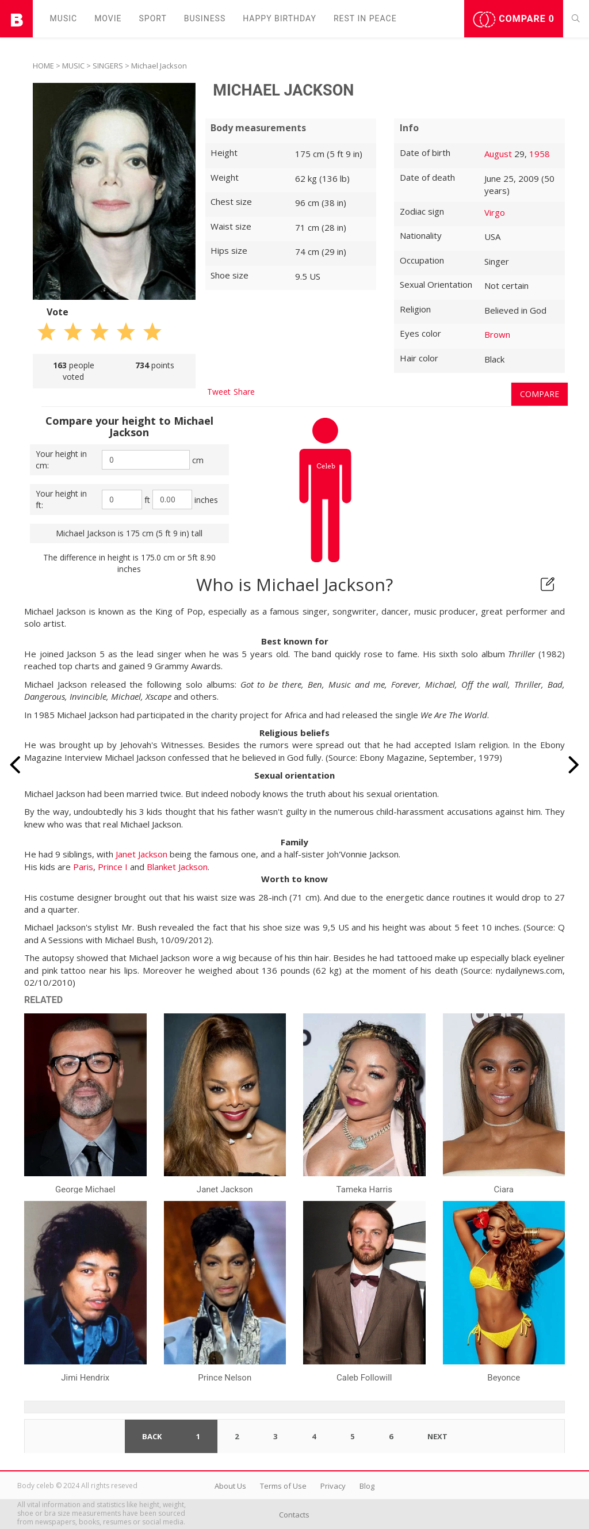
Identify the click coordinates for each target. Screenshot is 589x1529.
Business (205, 18)
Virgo (494, 212)
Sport (153, 18)
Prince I (113, 866)
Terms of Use (283, 1486)
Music (64, 18)
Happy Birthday (279, 18)
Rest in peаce (365, 18)
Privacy (333, 1486)
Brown (497, 334)
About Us (230, 1486)
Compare (513, 19)
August (498, 153)
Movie (107, 18)
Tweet (219, 391)
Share (244, 391)
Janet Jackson (141, 854)
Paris (83, 866)
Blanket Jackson (177, 866)
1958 (539, 153)
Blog (366, 1486)
